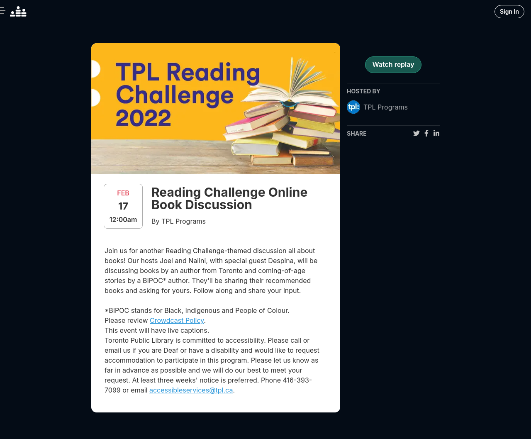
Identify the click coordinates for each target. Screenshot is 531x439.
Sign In (509, 11)
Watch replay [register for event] (393, 64)
